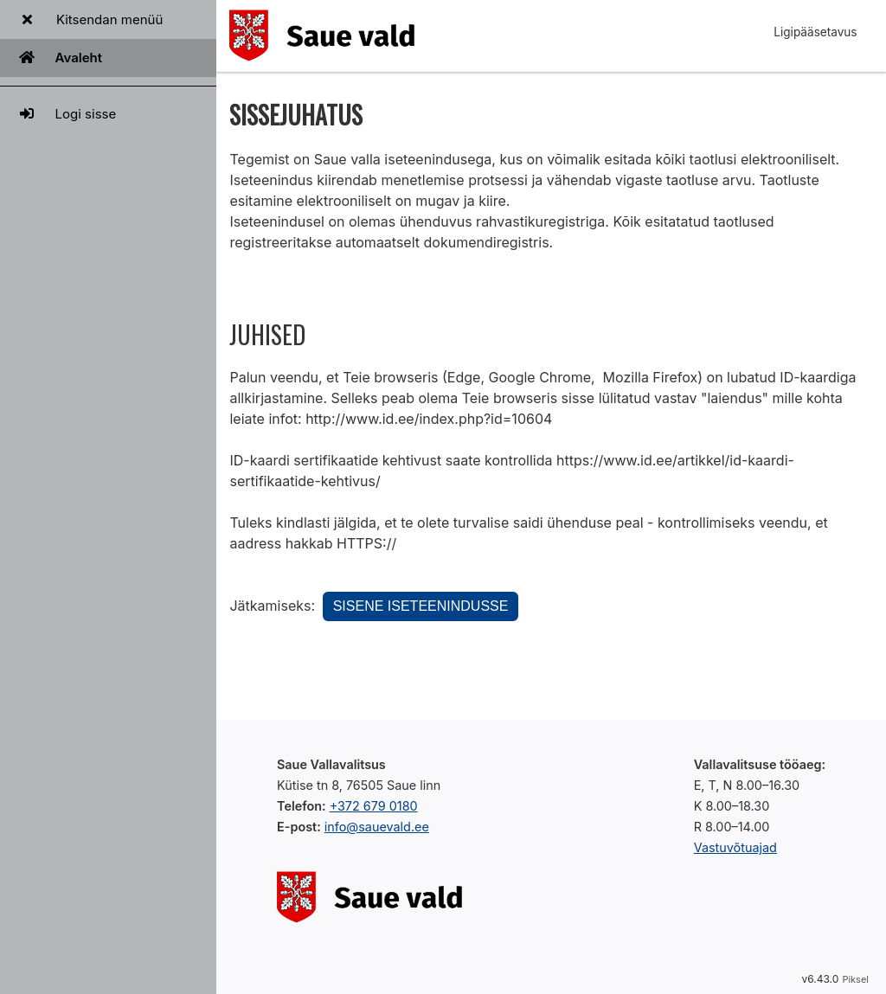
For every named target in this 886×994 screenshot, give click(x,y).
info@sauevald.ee (376, 826)
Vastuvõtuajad (735, 847)
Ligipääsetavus (815, 32)
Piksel (855, 979)
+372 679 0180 (374, 805)
